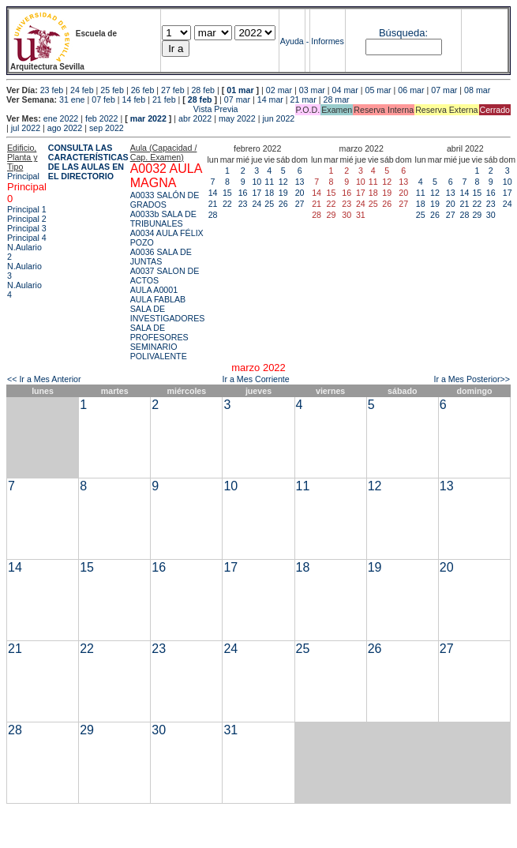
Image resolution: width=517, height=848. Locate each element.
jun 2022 (278, 118)
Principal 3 (27, 228)
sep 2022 (106, 128)
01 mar (240, 90)
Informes (327, 41)
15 (227, 192)
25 (269, 203)
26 (283, 203)
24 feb (82, 90)
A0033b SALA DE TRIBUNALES (163, 218)
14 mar (270, 99)
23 (243, 203)
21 (213, 203)
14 (213, 192)
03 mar (312, 90)
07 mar (444, 90)
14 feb (134, 99)
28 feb (203, 90)
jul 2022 (25, 128)
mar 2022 (148, 118)
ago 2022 (64, 128)
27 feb (173, 90)
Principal (23, 176)
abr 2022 (195, 118)
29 (476, 215)
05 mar (378, 90)
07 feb (103, 99)
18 (269, 192)
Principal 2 (27, 218)
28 (213, 215)
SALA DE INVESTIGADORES (167, 313)
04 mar (345, 90)
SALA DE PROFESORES (159, 332)
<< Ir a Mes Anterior (44, 379)
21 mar (303, 99)
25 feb (112, 90)
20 (300, 192)
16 (243, 192)
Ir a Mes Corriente (255, 379)
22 (227, 203)
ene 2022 (60, 118)
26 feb (143, 90)
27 (300, 203)
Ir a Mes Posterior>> (471, 379)
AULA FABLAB (158, 299)
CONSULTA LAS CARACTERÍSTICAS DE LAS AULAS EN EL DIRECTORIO (88, 162)
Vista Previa (122, 109)
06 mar (411, 90)
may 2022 (237, 118)
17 (256, 192)
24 (256, 203)
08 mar (477, 90)
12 (283, 181)
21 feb (164, 99)
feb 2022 (101, 118)
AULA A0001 (154, 290)
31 (230, 730)
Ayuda (292, 41)
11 (269, 181)
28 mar (336, 99)
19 (283, 192)
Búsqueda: (403, 33)
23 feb (52, 90)
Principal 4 (27, 237)
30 (491, 215)
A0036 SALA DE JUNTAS (161, 256)
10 (256, 181)
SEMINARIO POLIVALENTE (158, 351)
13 (300, 181)
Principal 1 (27, 209)
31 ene (72, 99)
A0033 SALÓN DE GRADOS (165, 199)
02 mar (279, 90)
